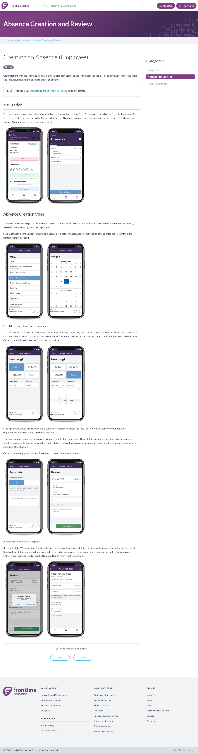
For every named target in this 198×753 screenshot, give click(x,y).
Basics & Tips (154, 70)
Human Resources (102, 700)
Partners (150, 721)
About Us (151, 695)
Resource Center (49, 730)
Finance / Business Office (106, 715)
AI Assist (186, 5)
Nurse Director (101, 705)
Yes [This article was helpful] (60, 657)
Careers (150, 715)
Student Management (51, 700)
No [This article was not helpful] (83, 657)
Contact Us (166, 5)
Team (149, 700)
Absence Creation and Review (47, 40)
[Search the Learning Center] (93, 6)
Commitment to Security (158, 710)
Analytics (45, 710)
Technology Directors (104, 731)
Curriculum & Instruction (105, 695)
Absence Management (18, 40)
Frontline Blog (47, 725)
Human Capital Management (54, 695)
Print (10, 67)
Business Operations (51, 705)
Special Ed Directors (103, 721)
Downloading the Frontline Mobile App (50, 90)
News (149, 705)
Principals (98, 710)
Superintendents (102, 726)
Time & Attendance (157, 83)
